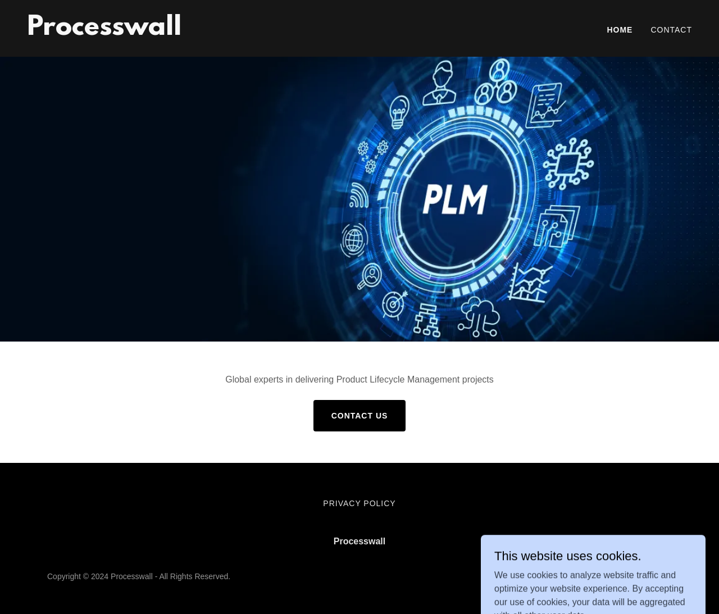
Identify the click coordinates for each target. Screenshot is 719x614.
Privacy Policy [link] (359, 503)
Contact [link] (671, 29)
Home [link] (619, 29)
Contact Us (359, 415)
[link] (104, 32)
